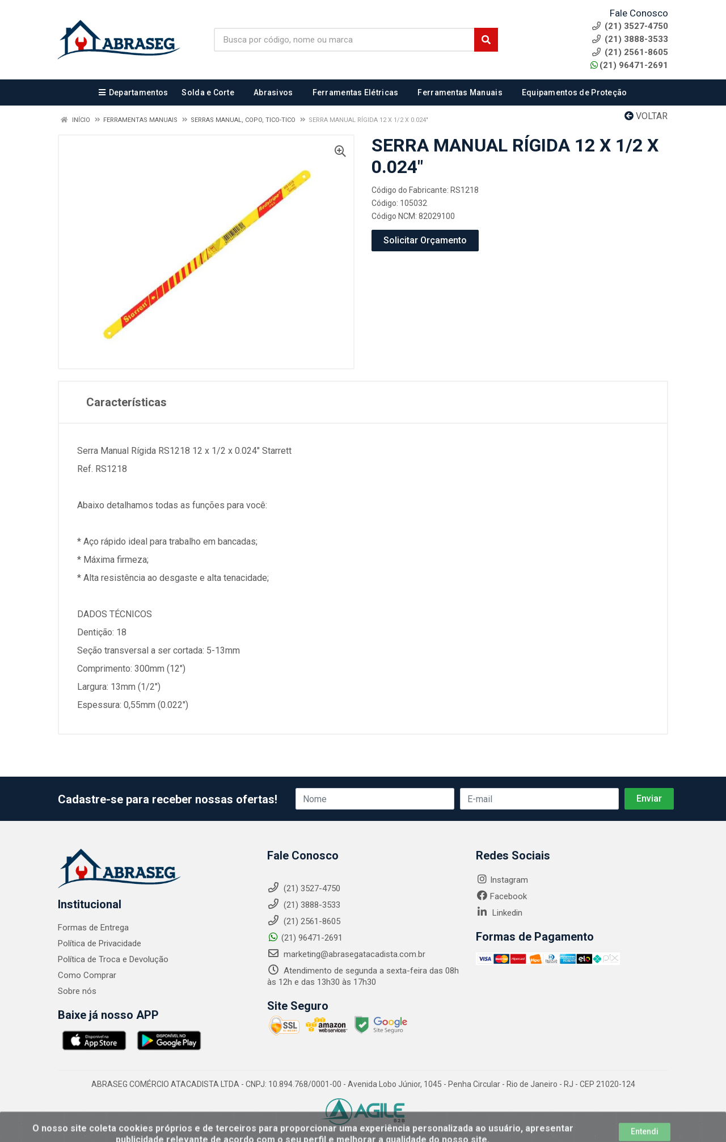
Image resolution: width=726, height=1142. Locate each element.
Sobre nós (77, 991)
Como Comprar (87, 975)
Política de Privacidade (99, 943)
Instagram (502, 880)
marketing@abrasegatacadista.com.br (346, 954)
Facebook (501, 896)
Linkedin (499, 913)
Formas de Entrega (93, 927)
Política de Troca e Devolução (113, 959)
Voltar (646, 116)
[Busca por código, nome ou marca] (344, 40)
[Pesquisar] (486, 40)
